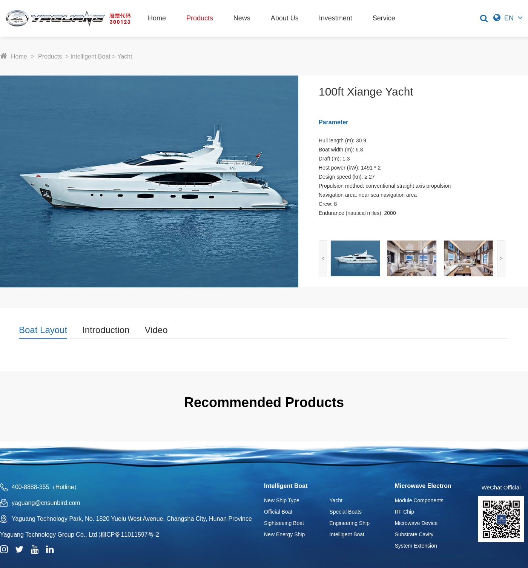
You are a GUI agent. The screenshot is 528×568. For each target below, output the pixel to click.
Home (157, 18)
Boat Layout (43, 330)
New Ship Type (281, 500)
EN (509, 18)
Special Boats (345, 512)
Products (199, 18)
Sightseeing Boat (284, 523)
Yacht (124, 56)
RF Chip (404, 512)
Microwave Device (416, 523)
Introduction (105, 330)
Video (156, 330)
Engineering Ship (349, 523)
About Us (285, 18)
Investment (335, 18)
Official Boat (278, 512)
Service (384, 18)
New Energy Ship (284, 534)
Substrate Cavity (414, 534)
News (241, 18)
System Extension (416, 546)
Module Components (419, 500)
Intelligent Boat (91, 56)
